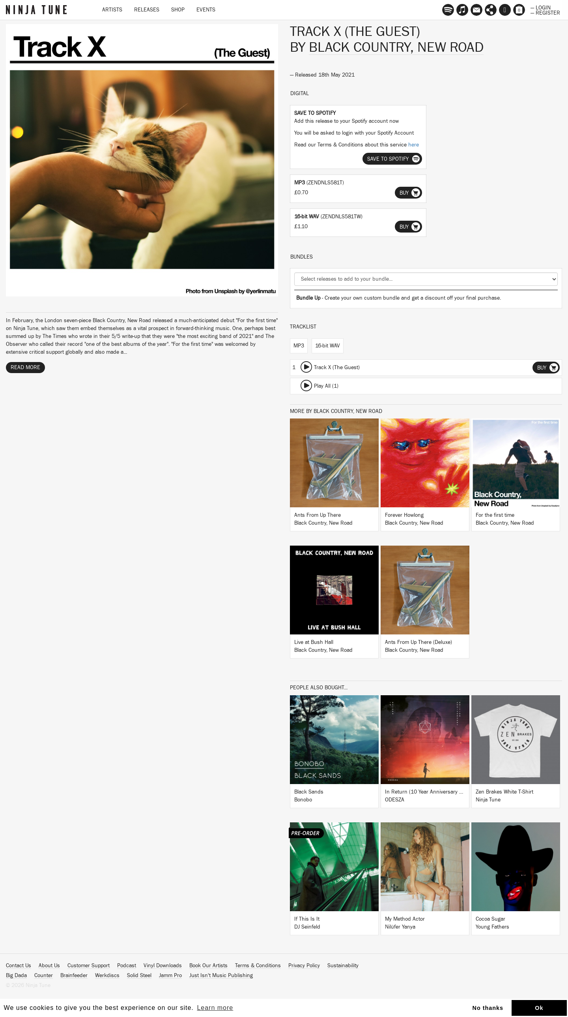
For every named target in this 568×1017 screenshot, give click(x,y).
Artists (112, 10)
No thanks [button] (488, 1008)
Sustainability (343, 965)
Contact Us (18, 965)
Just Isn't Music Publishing (221, 975)
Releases (146, 10)
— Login (541, 7)
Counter (43, 975)
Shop (178, 10)
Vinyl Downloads (163, 965)
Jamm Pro (170, 975)
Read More (25, 367)
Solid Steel (139, 975)
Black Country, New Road (396, 47)
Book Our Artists (208, 965)
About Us (49, 965)
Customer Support (88, 965)
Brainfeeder (74, 975)
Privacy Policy (304, 965)
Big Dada (16, 975)
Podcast (126, 965)
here (413, 145)
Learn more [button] (215, 1007)
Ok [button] (539, 1008)
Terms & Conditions (258, 965)
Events (205, 10)
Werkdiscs (107, 975)
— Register (545, 12)
